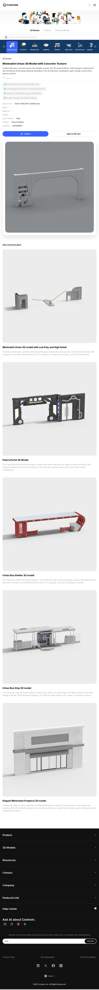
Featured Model (62, 30)
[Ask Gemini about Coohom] (24, 924)
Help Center (10, 909)
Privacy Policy (9, 958)
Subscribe (90, 942)
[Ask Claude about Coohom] (18, 924)
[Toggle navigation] (94, 5)
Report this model (12, 78)
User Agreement (47, 958)
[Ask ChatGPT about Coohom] (5, 924)
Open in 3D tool (73, 134)
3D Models (35, 30)
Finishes (47, 30)
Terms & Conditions (88, 958)
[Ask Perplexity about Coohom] (11, 924)
